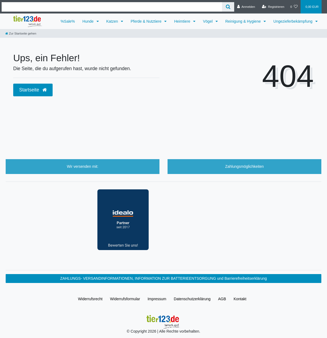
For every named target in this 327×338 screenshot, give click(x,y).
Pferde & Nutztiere (146, 21)
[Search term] (112, 7)
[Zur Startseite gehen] (20, 33)
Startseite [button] (33, 90)
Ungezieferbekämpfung (293, 21)
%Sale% (68, 21)
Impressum (157, 299)
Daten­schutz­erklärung (192, 299)
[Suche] (228, 7)
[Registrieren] (273, 6)
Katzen (112, 21)
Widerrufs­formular (125, 299)
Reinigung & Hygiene (243, 21)
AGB (222, 299)
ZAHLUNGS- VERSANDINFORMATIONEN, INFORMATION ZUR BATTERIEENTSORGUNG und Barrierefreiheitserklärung (163, 278)
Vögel (208, 21)
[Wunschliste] (294, 6)
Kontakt (240, 299)
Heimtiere (182, 21)
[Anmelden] (246, 6)
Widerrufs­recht (90, 299)
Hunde (89, 21)
